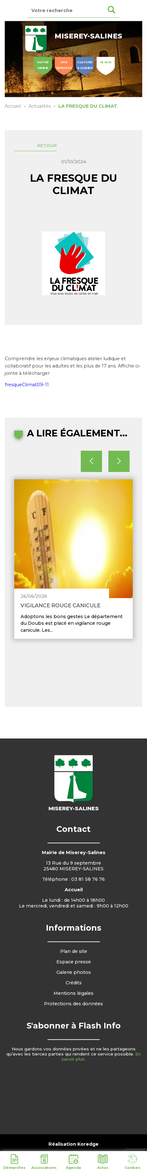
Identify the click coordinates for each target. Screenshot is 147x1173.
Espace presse (73, 962)
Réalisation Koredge (73, 1144)
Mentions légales (73, 993)
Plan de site (73, 951)
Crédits (74, 983)
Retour (47, 145)
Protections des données (73, 1004)
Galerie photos (73, 972)
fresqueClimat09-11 (27, 385)
